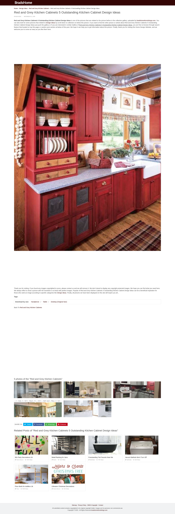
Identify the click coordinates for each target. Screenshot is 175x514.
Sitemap (74, 505)
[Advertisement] (87, 47)
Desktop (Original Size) (59, 302)
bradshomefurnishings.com (146, 20)
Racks (54, 460)
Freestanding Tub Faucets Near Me (100, 457)
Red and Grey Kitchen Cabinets (31, 307)
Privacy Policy (82, 505)
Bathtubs (91, 460)
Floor (17, 489)
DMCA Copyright (92, 505)
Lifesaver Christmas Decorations (63, 486)
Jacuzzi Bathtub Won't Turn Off (136, 457)
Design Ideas (17, 16)
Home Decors (19, 460)
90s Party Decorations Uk (24, 457)
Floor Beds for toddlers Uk (24, 486)
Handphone (35, 302)
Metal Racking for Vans (60, 457)
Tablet (45, 302)
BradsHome (23, 3)
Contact (100, 505)
